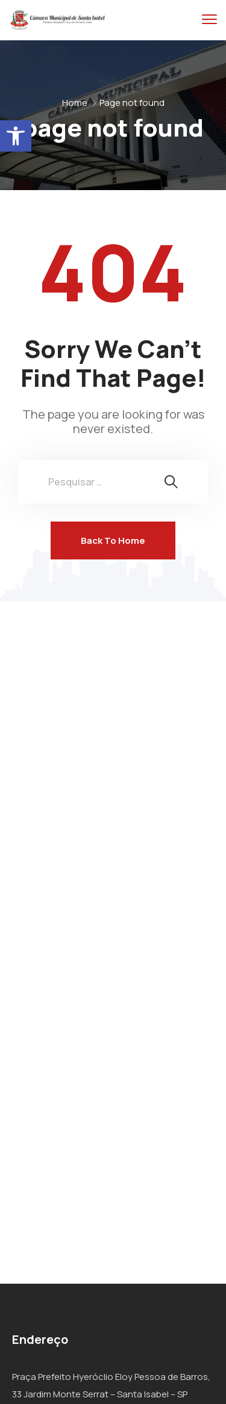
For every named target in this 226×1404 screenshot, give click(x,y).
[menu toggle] (209, 19)
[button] (15, 136)
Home (74, 102)
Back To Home (113, 540)
